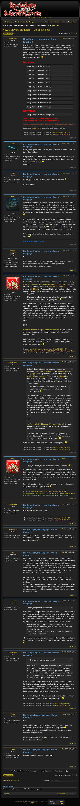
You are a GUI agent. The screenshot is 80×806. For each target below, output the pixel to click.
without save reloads (50, 349)
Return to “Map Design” (11, 780)
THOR (13, 749)
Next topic (57, 22)
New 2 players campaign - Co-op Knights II (27, 29)
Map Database (33, 18)
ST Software (34, 803)
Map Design (30, 22)
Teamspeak (72, 22)
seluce (13, 173)
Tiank (13, 196)
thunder (12, 250)
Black (13, 144)
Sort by (46, 771)
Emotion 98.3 (13, 38)
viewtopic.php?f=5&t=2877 (61, 132)
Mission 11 (65, 287)
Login (49, 18)
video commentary (30, 284)
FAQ (40, 18)
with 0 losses (36, 349)
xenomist (13, 601)
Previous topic (49, 22)
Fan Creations (19, 22)
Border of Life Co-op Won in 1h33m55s (41, 351)
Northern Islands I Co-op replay (54, 284)
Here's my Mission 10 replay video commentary (41, 330)
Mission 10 (53, 287)
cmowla (12, 276)
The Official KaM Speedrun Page (64, 351)
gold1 (13, 552)
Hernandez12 (13, 529)
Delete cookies (61, 793)
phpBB (24, 801)
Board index (9, 22)
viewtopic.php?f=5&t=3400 (61, 134)
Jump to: (46, 780)
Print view (64, 22)
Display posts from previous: (25, 771)
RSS (45, 18)
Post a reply (8, 33)
